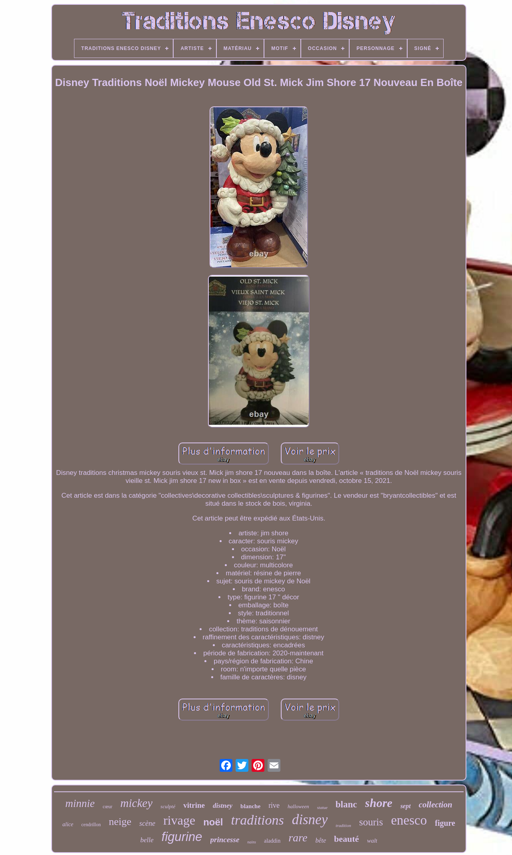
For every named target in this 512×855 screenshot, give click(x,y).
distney (222, 805)
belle (147, 840)
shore (378, 802)
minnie (80, 803)
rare (297, 837)
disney (310, 819)
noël (213, 822)
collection (435, 804)
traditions (257, 820)
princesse (225, 839)
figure (445, 823)
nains (251, 842)
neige (120, 821)
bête (320, 840)
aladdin (272, 841)
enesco (409, 820)
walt (372, 840)
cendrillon (91, 824)
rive (274, 805)
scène (147, 823)
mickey (136, 803)
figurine (182, 837)
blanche (250, 806)
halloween (298, 806)
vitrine (194, 805)
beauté (346, 839)
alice (67, 824)
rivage (179, 820)
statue (322, 807)
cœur (107, 806)
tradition (343, 825)
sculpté (167, 806)
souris (371, 822)
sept (405, 806)
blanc (346, 804)
